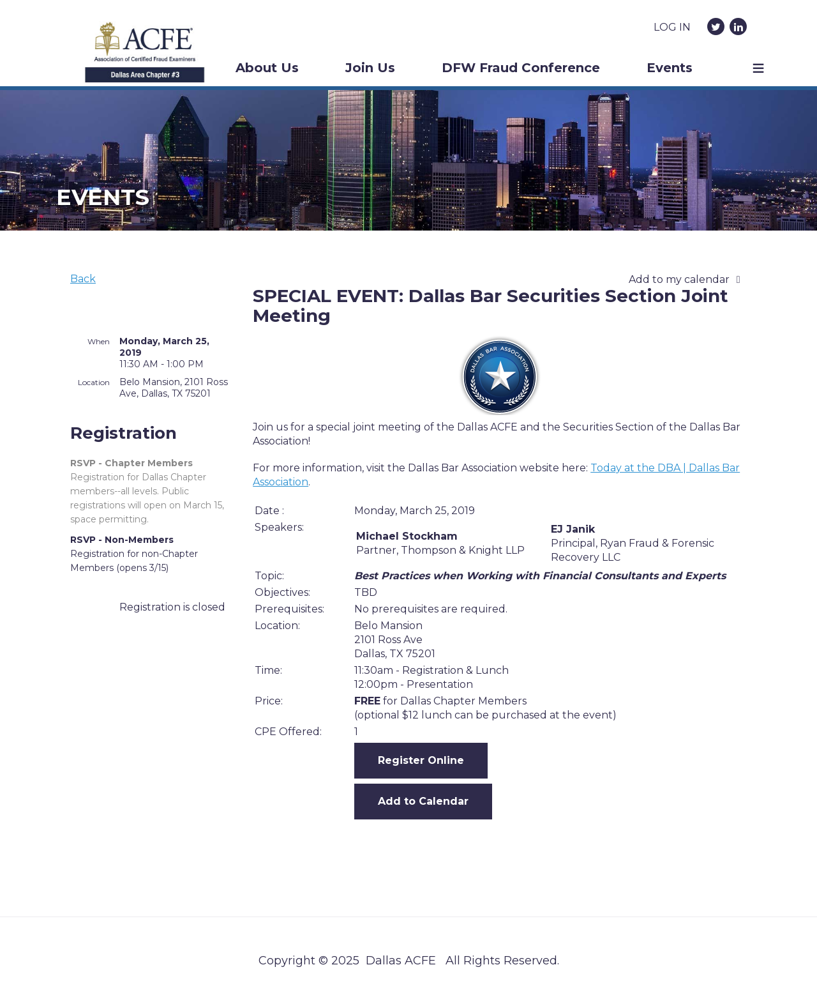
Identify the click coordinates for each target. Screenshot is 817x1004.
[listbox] (688, 279)
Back (83, 279)
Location (94, 382)
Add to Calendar (423, 801)
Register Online (421, 760)
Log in (672, 27)
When (98, 341)
